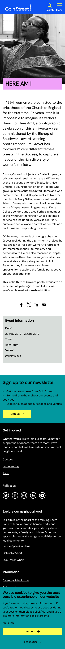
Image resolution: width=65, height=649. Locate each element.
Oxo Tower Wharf (13, 560)
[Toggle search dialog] (49, 7)
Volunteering (11, 466)
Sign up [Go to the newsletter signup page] (15, 414)
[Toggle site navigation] (59, 7)
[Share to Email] (44, 305)
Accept (31, 637)
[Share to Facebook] (21, 305)
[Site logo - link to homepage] (18, 7)
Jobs (6, 473)
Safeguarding (11, 587)
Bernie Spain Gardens (16, 546)
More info (8, 628)
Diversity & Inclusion (16, 580)
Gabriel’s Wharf (12, 553)
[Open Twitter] (6, 495)
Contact (8, 459)
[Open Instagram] (24, 495)
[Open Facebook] (15, 495)
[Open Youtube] (42, 495)
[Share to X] (29, 305)
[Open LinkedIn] (33, 495)
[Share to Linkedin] (36, 305)
